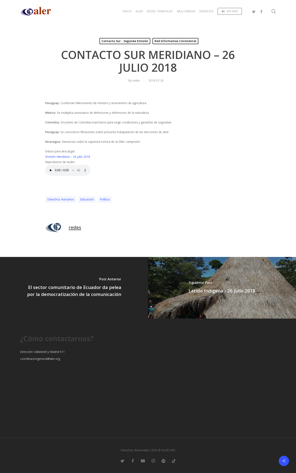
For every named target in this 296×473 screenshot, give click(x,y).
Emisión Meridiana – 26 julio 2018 (67, 157)
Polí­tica (105, 199)
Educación (87, 199)
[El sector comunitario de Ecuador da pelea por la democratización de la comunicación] (74, 288)
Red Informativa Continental (175, 41)
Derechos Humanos (60, 199)
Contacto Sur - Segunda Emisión (125, 41)
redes (136, 80)
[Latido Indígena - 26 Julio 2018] (222, 288)
